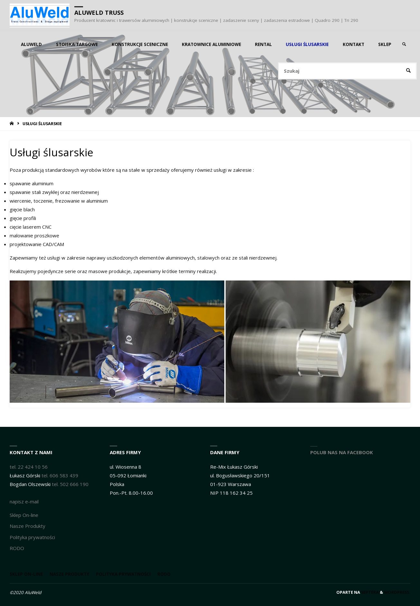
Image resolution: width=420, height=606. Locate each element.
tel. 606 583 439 (60, 475)
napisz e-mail (24, 501)
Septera (369, 592)
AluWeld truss (99, 12)
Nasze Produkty (27, 526)
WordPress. (397, 592)
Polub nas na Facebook (341, 452)
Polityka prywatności (32, 537)
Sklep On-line (24, 515)
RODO (17, 548)
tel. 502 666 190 (70, 484)
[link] (404, 44)
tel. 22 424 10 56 (29, 467)
